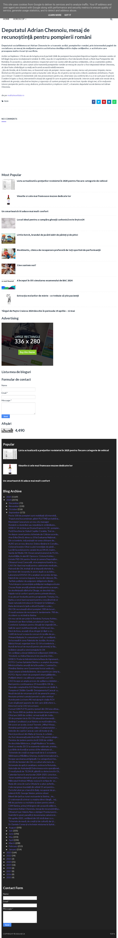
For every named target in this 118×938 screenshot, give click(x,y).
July (11, 830)
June (11, 833)
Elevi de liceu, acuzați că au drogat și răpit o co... (30, 631)
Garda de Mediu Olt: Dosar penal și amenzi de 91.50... (33, 553)
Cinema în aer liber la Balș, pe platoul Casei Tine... (31, 621)
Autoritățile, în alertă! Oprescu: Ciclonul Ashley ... (31, 556)
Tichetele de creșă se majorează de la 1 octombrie (32, 752)
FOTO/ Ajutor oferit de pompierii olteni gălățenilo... (32, 674)
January (13, 849)
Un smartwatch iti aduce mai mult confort (25, 211)
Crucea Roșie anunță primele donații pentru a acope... (33, 587)
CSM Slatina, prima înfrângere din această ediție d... (32, 805)
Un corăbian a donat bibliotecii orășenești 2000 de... (33, 652)
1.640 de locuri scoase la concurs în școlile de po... (32, 634)
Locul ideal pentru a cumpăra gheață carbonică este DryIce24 (50, 219)
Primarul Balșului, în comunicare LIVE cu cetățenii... (32, 637)
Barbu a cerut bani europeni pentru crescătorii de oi (33, 599)
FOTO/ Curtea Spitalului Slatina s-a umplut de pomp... (33, 662)
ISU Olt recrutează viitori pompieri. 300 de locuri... (32, 609)
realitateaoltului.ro (15, 95)
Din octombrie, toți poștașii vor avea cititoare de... (31, 540)
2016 (9, 874)
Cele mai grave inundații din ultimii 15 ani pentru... (31, 787)
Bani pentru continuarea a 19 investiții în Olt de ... (31, 684)
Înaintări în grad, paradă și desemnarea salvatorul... (32, 815)
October (13, 509)
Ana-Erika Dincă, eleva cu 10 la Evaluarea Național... (32, 537)
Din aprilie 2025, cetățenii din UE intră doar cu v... (31, 818)
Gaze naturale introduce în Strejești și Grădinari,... (32, 603)
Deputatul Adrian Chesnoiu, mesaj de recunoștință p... (34, 808)
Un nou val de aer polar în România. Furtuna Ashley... (33, 618)
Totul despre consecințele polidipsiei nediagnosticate (34, 584)
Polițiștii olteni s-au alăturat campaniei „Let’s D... (31, 677)
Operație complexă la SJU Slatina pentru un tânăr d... (33, 687)
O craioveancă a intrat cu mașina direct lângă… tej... (32, 799)
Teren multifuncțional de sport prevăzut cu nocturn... (33, 777)
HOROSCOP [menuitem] (19, 19)
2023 (9, 852)
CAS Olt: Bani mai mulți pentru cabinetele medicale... (33, 565)
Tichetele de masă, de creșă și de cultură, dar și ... (31, 821)
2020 (9, 862)
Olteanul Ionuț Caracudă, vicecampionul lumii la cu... (32, 562)
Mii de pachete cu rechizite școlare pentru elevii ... (32, 802)
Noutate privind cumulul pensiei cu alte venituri (30, 696)
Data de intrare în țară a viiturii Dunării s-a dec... (30, 606)
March (12, 843)
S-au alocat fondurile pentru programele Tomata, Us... (33, 596)
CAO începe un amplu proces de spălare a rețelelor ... (33, 681)
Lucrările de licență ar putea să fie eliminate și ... (30, 749)
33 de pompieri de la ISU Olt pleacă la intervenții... (31, 718)
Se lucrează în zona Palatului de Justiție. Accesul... (31, 640)
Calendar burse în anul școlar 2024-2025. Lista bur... (32, 774)
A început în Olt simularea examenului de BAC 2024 (44, 280)
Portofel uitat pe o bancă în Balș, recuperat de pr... (32, 790)
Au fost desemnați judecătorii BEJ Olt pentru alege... (33, 737)
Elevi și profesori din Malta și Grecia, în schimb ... (31, 734)
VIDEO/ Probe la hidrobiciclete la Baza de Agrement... (33, 659)
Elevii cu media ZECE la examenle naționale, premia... (33, 746)
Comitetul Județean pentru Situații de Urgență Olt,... (33, 624)
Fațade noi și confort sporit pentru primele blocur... (32, 593)
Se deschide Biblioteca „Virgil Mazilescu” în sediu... (32, 743)
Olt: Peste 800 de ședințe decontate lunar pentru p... (33, 712)
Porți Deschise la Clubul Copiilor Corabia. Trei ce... (31, 531)
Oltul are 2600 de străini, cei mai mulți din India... (31, 715)
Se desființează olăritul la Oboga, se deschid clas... (32, 590)
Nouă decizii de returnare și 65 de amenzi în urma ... (32, 693)
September (14, 512)
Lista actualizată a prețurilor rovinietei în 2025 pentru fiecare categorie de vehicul (62, 180)
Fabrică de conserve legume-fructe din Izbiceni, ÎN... (33, 578)
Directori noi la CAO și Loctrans (23, 705)
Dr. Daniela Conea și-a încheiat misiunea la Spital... (31, 824)
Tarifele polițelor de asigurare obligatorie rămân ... (31, 581)
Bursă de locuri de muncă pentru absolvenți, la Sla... (32, 646)
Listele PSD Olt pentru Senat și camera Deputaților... (33, 559)
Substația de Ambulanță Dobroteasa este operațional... (34, 768)
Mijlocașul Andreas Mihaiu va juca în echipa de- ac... (32, 780)
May (11, 837)
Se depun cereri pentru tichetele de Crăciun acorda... (33, 534)
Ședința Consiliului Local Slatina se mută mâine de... (32, 721)
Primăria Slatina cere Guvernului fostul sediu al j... (31, 668)
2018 (9, 868)
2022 (9, 855)
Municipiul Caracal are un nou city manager (28, 521)
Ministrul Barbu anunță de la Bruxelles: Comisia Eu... (32, 665)
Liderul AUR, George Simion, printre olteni (28, 793)
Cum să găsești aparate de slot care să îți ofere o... (32, 702)
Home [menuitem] (6, 19)
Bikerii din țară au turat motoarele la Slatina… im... (31, 796)
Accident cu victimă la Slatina (22, 615)
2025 (9, 496)
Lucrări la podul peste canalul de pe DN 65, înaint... (32, 549)
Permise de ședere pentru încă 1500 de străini (30, 740)
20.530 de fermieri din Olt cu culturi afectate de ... (32, 762)
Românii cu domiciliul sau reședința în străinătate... (32, 525)
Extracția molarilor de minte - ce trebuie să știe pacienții (48, 295)
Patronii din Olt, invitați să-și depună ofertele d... (31, 568)
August (13, 827)
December (14, 503)
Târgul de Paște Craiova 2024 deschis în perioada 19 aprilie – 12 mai (38, 310)
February (13, 846)
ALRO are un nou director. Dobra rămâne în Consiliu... (33, 543)
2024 (9, 500)
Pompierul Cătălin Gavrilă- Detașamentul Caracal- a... (33, 690)
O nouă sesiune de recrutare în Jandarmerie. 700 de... (33, 612)
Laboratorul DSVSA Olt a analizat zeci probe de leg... (33, 575)
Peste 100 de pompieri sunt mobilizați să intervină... (32, 515)
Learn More (54, 15)
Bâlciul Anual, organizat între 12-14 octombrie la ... (32, 643)
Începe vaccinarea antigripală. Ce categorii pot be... (32, 759)
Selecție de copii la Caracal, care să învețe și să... (30, 730)
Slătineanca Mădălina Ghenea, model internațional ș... (33, 755)
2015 (9, 877)
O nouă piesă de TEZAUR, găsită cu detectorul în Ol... (34, 771)
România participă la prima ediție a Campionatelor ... (32, 727)
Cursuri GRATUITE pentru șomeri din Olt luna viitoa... (34, 709)
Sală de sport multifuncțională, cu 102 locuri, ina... (31, 628)
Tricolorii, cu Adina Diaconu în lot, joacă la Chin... (31, 656)
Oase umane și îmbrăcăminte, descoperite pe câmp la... (34, 671)
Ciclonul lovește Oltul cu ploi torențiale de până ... (31, 546)
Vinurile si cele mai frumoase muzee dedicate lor (44, 196)
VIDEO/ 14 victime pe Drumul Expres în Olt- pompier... (34, 528)
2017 (9, 871)
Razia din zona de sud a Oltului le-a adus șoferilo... (31, 783)
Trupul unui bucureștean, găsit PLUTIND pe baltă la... (33, 518)
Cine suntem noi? (26, 265)
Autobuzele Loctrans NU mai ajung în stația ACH (31, 699)
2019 (9, 865)
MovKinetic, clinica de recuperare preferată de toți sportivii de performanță (58, 249)
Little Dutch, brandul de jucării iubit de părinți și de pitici (47, 234)
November (14, 506)
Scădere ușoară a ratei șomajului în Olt (26, 649)
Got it (67, 15)
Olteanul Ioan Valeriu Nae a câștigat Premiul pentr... (33, 812)
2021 (9, 858)
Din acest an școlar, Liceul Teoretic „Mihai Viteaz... (32, 724)
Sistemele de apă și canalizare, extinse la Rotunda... (32, 765)
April (11, 840)
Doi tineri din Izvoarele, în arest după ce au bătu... (31, 571)
